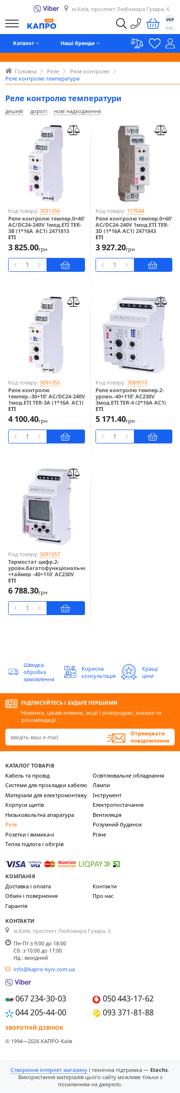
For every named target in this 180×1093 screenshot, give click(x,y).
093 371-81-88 (128, 1012)
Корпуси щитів (24, 804)
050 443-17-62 (128, 998)
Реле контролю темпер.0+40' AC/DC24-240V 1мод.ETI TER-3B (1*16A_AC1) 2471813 (46, 224)
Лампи (101, 785)
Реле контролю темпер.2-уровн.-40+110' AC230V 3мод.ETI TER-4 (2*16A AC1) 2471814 (131, 399)
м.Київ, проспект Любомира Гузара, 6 (120, 9)
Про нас (103, 895)
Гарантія (16, 905)
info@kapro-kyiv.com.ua (44, 969)
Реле (11, 824)
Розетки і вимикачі (29, 834)
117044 (135, 210)
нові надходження (77, 111)
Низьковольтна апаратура (39, 814)
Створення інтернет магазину (49, 1069)
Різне (99, 834)
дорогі (38, 111)
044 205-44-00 (40, 1012)
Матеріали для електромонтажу (46, 795)
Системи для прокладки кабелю (46, 785)
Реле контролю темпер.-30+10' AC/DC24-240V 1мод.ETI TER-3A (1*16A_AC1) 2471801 (46, 399)
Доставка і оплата (28, 886)
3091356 (50, 210)
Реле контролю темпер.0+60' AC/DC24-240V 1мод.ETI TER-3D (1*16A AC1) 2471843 (134, 224)
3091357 (50, 554)
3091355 (50, 382)
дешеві (14, 111)
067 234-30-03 (40, 998)
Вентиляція (107, 814)
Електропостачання (118, 804)
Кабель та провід (27, 775)
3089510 (137, 382)
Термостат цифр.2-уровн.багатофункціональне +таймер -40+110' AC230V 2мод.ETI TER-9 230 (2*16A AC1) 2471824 (46, 574)
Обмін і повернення (31, 895)
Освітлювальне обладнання (128, 775)
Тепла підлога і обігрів (34, 844)
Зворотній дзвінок (34, 1027)
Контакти (105, 886)
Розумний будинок (117, 824)
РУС (169, 28)
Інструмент (107, 795)
